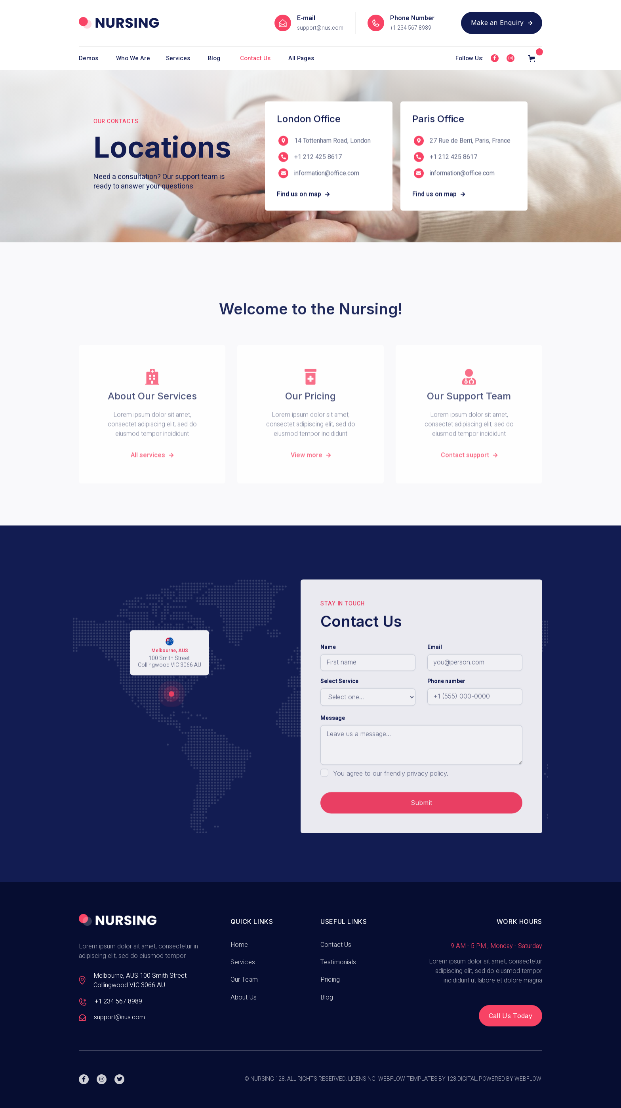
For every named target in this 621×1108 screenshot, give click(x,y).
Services (242, 962)
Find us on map (303, 196)
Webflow (527, 1079)
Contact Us (255, 58)
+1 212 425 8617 (318, 158)
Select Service (339, 709)
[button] (93, 58)
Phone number (446, 709)
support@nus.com (320, 28)
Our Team (244, 979)
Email (434, 675)
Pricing (330, 979)
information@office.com (326, 175)
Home (239, 945)
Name (328, 675)
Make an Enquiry (501, 23)
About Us (243, 997)
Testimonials (338, 962)
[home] (119, 23)
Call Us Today (510, 1016)
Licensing (361, 1079)
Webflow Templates (408, 1079)
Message (332, 746)
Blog (214, 58)
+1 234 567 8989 (410, 28)
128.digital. (462, 1079)
